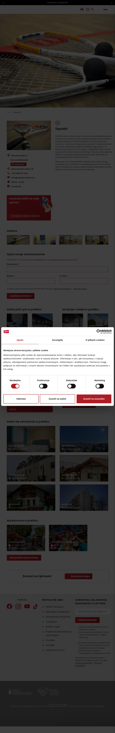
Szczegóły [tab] (57, 340)
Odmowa (21, 399)
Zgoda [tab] (20, 340)
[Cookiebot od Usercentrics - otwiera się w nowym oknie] (99, 331)
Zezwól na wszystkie (94, 399)
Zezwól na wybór (57, 399)
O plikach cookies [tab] (95, 340)
